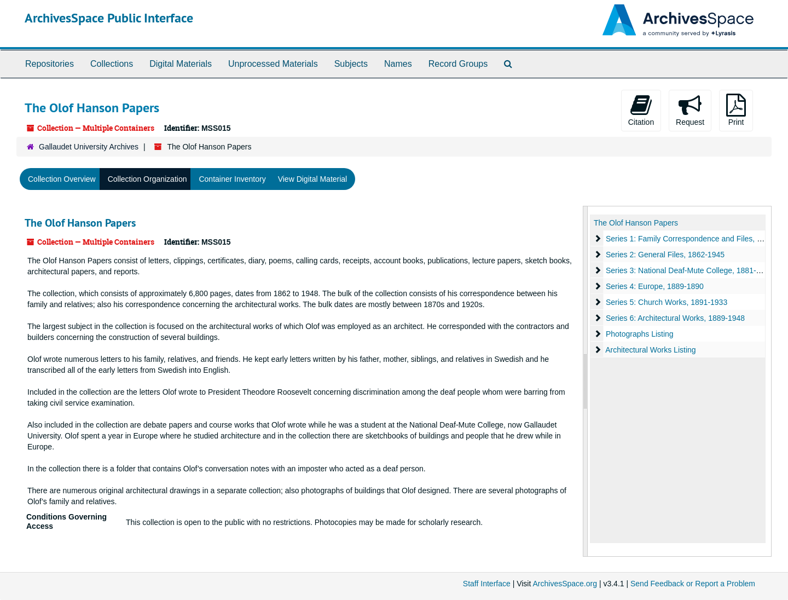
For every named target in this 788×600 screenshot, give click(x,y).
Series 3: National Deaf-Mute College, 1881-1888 (689, 270)
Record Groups (458, 63)
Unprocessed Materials (273, 63)
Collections (111, 63)
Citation (641, 110)
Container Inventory (232, 179)
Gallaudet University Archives (88, 146)
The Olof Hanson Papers (80, 223)
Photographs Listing (640, 334)
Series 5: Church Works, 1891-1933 (666, 302)
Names (398, 63)
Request (690, 110)
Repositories (49, 63)
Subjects (351, 63)
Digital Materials (180, 63)
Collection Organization (147, 179)
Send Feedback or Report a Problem (692, 583)
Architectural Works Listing (650, 349)
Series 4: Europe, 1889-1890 (655, 286)
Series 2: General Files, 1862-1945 (665, 254)
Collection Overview (62, 179)
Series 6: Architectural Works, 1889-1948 (675, 318)
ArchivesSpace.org (564, 583)
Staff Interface (487, 583)
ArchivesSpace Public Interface (109, 17)
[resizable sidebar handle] (585, 381)
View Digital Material (312, 179)
